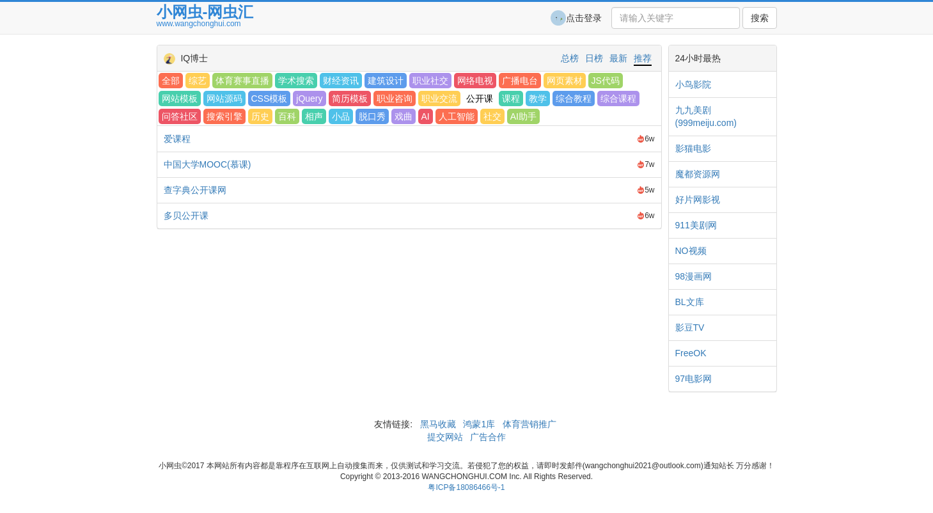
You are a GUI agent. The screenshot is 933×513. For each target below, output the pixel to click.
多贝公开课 (186, 215)
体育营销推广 (529, 424)
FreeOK (691, 353)
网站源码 (224, 98)
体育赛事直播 (242, 80)
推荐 (643, 58)
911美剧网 (696, 225)
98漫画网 (693, 276)
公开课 (479, 98)
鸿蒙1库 (479, 424)
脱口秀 (372, 116)
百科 (287, 116)
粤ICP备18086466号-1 (466, 487)
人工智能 (456, 116)
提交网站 (446, 437)
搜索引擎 (224, 116)
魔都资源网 (697, 174)
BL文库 (689, 302)
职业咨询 (394, 98)
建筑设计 (386, 80)
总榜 (570, 58)
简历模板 (350, 98)
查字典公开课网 (195, 190)
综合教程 (574, 98)
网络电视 (475, 80)
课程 (511, 98)
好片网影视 (697, 199)
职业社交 (430, 80)
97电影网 (693, 379)
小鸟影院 (693, 84)
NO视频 (691, 251)
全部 (171, 80)
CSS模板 (269, 98)
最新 (618, 58)
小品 (341, 116)
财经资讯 (341, 80)
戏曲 (403, 116)
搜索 (760, 18)
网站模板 (180, 98)
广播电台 (520, 80)
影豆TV (690, 327)
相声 (314, 116)
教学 (538, 98)
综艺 (198, 80)
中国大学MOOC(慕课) (207, 164)
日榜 (594, 58)
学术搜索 (296, 80)
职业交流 (439, 98)
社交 (492, 116)
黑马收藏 (438, 424)
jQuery (309, 98)
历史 (260, 116)
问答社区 (180, 116)
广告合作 (486, 437)
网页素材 (565, 80)
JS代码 (606, 80)
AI (425, 116)
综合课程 (618, 98)
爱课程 (177, 139)
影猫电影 (693, 148)
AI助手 (523, 116)
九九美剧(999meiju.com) (706, 116)
